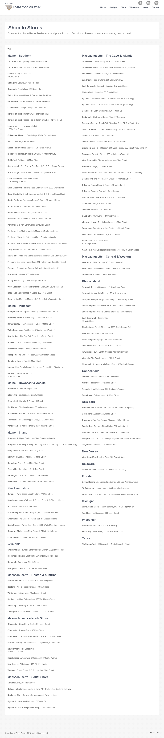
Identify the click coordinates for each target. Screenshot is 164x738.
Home (103, 7)
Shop (123, 7)
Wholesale (134, 7)
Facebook (154, 732)
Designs (113, 7)
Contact (155, 7)
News (145, 7)
